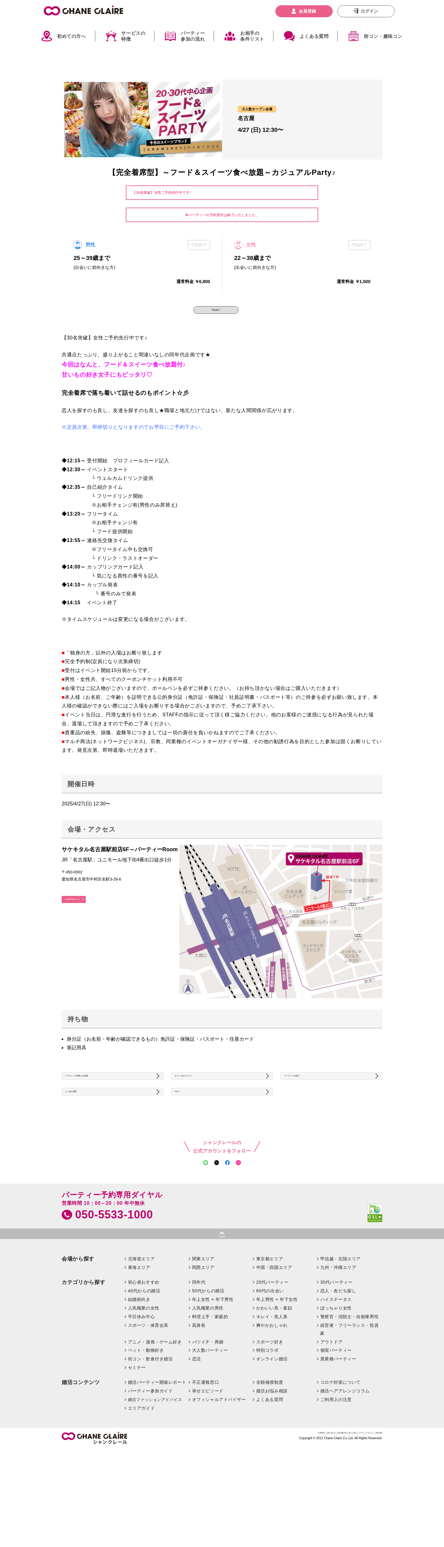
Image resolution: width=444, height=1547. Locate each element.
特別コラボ (267, 1420)
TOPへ (186, 1120)
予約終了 (216, 316)
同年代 (199, 1352)
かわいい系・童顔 (274, 1377)
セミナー (137, 1437)
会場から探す (78, 1329)
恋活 (196, 1429)
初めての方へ (71, 36)
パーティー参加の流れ (193, 36)
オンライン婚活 (272, 1429)
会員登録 (307, 11)
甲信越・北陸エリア (340, 1328)
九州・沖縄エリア (338, 1337)
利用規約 (374, 1505)
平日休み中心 (141, 1386)
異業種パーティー (338, 1429)
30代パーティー (336, 1352)
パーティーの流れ (307, 1093)
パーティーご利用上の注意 (97, 1093)
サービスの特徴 (133, 36)
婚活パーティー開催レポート (157, 1452)
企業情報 (223, 1505)
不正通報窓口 (205, 1452)
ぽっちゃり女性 (336, 1377)
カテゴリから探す (83, 1352)
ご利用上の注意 (336, 1469)
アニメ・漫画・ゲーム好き (155, 1411)
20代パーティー (272, 1352)
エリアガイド (141, 1478)
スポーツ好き (269, 1411)
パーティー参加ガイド (150, 1461)
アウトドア (331, 1411)
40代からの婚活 (144, 1360)
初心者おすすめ (143, 1352)
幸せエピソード (208, 1461)
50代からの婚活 (208, 1360)
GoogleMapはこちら (89, 915)
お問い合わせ (248, 1505)
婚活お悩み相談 (272, 1461)
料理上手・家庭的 (210, 1386)
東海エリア (139, 1337)
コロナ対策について (340, 1452)
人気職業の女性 (143, 1377)
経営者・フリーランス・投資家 (349, 1399)
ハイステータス (336, 1369)
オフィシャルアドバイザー (219, 1469)
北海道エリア (141, 1328)
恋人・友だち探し (338, 1360)
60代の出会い (270, 1360)
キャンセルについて (199, 1093)
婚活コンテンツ (81, 1453)
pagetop (222, 1304)
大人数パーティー (210, 1420)
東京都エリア (269, 1328)
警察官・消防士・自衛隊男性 (349, 1386)
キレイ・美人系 (272, 1386)
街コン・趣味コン (383, 36)
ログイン (369, 11)
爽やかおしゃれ (272, 1395)
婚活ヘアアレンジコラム (345, 1461)
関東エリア (203, 1328)
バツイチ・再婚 (208, 1411)
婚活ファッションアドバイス (155, 1469)
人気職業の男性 (208, 1377)
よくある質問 (314, 36)
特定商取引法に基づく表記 (290, 1505)
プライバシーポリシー (340, 1505)
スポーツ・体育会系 (148, 1395)
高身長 (199, 1395)
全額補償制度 (269, 1452)
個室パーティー (336, 1420)
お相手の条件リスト (252, 36)
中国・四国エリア (274, 1337)
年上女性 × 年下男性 (213, 1369)
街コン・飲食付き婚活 (150, 1429)
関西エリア (203, 1337)
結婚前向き (139, 1369)
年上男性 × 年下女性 (277, 1369)
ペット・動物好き (146, 1420)
